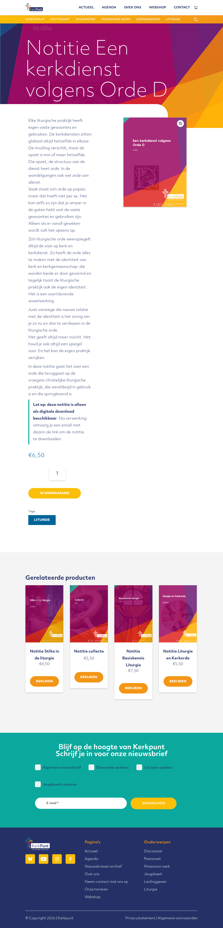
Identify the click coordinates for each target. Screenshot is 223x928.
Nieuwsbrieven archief (103, 867)
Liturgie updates (154, 767)
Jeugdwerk (86, 19)
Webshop (157, 7)
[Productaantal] (57, 473)
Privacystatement (140, 918)
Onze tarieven (96, 889)
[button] (180, 123)
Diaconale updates (109, 767)
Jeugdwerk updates (56, 784)
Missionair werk (116, 19)
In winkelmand (54, 493)
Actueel (86, 7)
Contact (182, 7)
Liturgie (173, 19)
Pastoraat (60, 19)
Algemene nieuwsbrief (58, 767)
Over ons (132, 7)
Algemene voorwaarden (178, 918)
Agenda (109, 7)
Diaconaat (35, 19)
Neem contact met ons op (106, 882)
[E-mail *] (81, 803)
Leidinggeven (148, 19)
